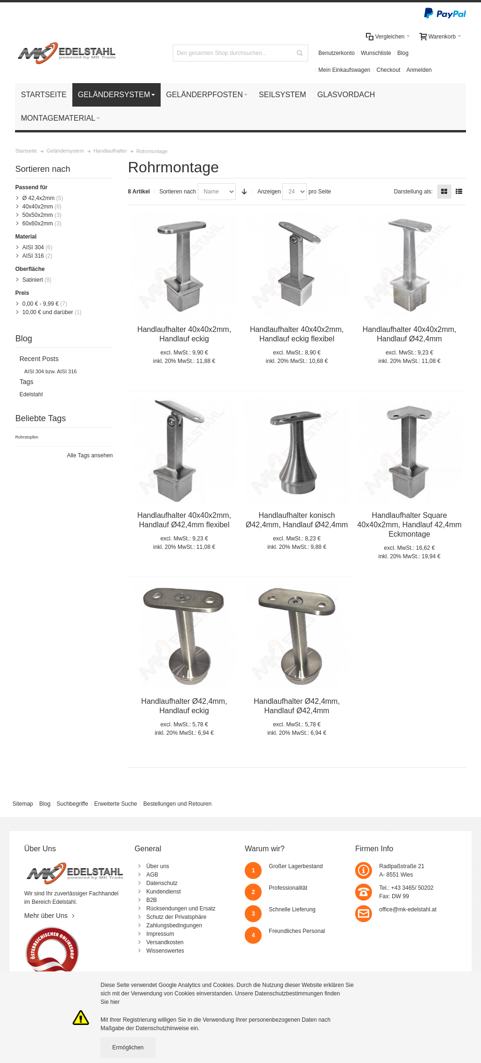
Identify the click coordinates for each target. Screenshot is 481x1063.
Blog (403, 53)
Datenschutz (162, 883)
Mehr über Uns (46, 915)
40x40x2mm (37, 206)
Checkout (389, 70)
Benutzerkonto (336, 53)
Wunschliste (376, 53)
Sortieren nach (177, 191)
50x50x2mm (37, 215)
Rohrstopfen (26, 437)
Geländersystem (65, 151)
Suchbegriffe (72, 804)
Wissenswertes (165, 950)
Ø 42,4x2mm (38, 198)
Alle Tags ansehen (90, 455)
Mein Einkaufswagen (344, 70)
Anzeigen (269, 191)
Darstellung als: (413, 191)
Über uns (157, 866)
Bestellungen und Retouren (177, 804)
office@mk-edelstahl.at (407, 909)
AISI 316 (33, 256)
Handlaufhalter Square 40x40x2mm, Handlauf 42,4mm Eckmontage (409, 524)
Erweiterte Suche (115, 804)
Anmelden (419, 70)
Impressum (160, 934)
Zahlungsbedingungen (174, 925)
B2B (151, 900)
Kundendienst (163, 891)
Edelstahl (30, 394)
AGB (152, 874)
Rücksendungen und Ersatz (180, 908)
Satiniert (32, 280)
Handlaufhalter (110, 151)
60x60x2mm (37, 223)
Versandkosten (164, 942)
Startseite (26, 151)
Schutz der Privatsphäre (176, 917)
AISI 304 (33, 247)
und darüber (47, 312)
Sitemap (22, 804)
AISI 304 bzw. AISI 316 (50, 371)
